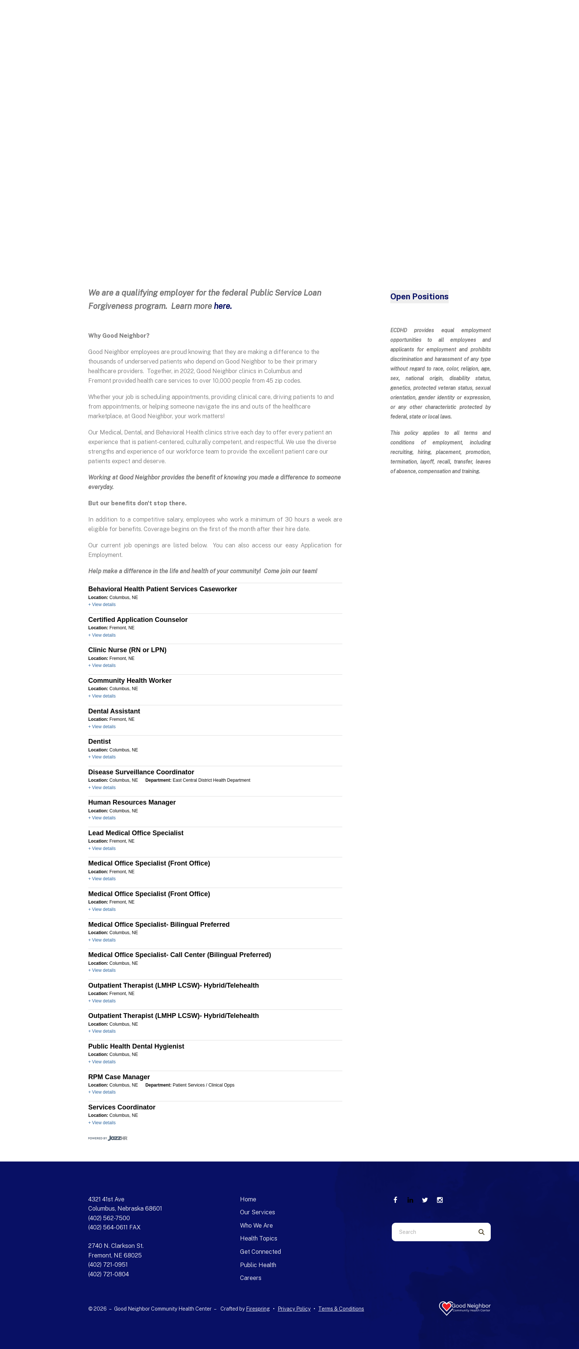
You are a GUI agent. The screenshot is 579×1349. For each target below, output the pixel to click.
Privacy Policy (294, 1309)
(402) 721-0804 (108, 1274)
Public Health (258, 1265)
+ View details (102, 604)
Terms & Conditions (341, 1309)
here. (223, 306)
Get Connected (260, 1251)
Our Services (257, 1212)
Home (248, 1199)
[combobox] (432, 1232)
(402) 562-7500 (109, 1218)
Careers (250, 1277)
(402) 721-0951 (108, 1264)
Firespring (258, 1309)
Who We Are (256, 1225)
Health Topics (258, 1238)
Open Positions (419, 296)
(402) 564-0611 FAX (114, 1227)
